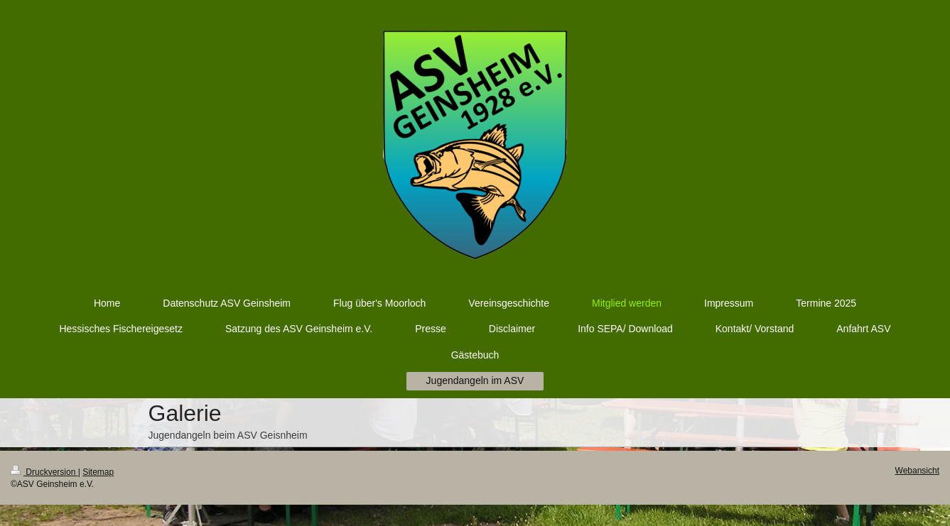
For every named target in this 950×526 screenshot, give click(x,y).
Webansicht (917, 471)
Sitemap (98, 472)
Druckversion (44, 472)
